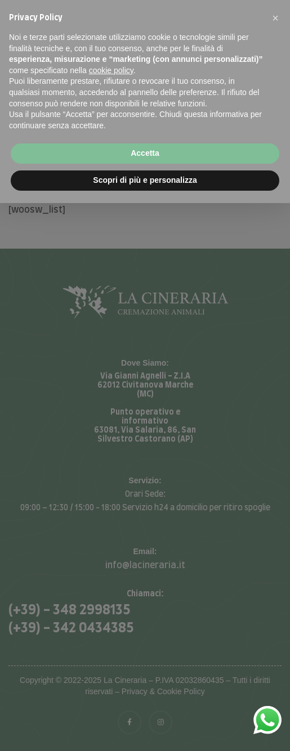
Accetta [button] (145, 153)
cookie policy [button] (111, 70)
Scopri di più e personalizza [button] (145, 180)
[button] (275, 18)
